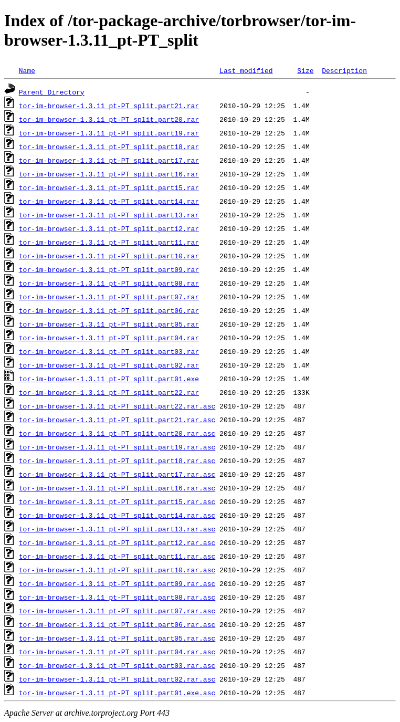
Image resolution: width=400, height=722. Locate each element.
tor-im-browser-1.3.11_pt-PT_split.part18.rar (109, 146)
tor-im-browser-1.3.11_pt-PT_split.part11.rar (109, 242)
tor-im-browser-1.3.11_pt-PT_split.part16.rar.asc (117, 488)
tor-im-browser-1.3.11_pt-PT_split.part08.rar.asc (117, 597)
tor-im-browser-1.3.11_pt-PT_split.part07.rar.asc (117, 610)
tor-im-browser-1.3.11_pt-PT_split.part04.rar (109, 337)
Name (27, 70)
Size (305, 70)
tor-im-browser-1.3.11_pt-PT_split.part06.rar (109, 310)
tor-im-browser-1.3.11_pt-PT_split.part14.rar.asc (117, 515)
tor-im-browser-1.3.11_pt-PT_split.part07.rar (109, 296)
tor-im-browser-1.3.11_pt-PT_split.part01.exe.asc (117, 692)
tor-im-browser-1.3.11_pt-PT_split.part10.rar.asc (117, 569)
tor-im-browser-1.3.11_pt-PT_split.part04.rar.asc (117, 651)
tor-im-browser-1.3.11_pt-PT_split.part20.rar (109, 119)
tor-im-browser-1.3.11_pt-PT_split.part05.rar (109, 324)
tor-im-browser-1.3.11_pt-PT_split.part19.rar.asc (117, 447)
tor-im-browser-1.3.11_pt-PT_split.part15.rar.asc (117, 501)
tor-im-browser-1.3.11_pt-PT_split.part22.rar (109, 392)
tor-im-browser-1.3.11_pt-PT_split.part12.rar (109, 228)
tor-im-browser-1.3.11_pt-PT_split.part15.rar (109, 187)
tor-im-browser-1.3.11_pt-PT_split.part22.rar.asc (117, 406)
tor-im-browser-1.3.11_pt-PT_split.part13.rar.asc (117, 528)
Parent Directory (52, 92)
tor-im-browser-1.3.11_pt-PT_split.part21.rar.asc (117, 419)
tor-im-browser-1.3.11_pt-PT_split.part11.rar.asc (117, 556)
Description (344, 70)
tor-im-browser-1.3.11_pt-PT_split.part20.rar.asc (117, 433)
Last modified (245, 70)
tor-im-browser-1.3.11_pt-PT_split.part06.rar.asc (117, 624)
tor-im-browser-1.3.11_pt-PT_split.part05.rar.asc (117, 638)
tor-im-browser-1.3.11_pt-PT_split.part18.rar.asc (117, 460)
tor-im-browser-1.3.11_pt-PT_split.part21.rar (109, 105)
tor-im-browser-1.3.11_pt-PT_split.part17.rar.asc (117, 474)
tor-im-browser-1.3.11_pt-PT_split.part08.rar (109, 283)
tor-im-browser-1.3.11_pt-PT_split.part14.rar (109, 201)
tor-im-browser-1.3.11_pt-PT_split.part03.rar (109, 351)
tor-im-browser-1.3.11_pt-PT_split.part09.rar (109, 269)
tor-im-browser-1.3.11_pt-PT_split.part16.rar (109, 174)
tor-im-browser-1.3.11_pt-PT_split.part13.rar (109, 214)
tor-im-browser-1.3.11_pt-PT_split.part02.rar (109, 365)
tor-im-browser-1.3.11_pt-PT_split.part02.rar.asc (117, 679)
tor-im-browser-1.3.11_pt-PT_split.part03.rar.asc (117, 665)
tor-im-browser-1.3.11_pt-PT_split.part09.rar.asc (117, 583)
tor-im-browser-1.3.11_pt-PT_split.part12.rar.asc (117, 542)
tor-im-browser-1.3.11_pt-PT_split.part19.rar (109, 133)
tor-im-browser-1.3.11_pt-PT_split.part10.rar (109, 255)
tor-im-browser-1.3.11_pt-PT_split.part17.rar (109, 160)
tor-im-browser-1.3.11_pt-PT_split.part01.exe (109, 378)
